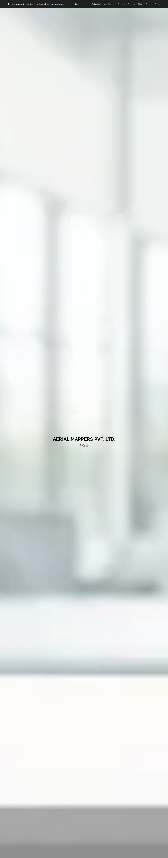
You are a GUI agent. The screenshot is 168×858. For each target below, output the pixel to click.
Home (76, 4)
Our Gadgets (109, 4)
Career (148, 4)
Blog (140, 4)
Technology (96, 4)
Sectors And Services (126, 4)
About (85, 4)
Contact (158, 4)
